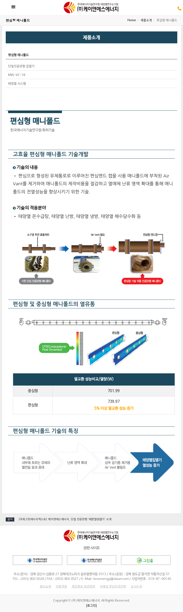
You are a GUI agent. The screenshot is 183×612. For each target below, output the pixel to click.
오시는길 (136, 586)
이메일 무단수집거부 (113, 586)
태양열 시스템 (17, 83)
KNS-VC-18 (16, 75)
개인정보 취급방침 (83, 586)
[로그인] (91, 605)
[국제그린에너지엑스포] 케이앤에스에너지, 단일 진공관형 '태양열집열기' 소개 (65, 519)
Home (131, 20)
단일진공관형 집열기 (21, 66)
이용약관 (61, 586)
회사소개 (45, 586)
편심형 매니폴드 (18, 55)
